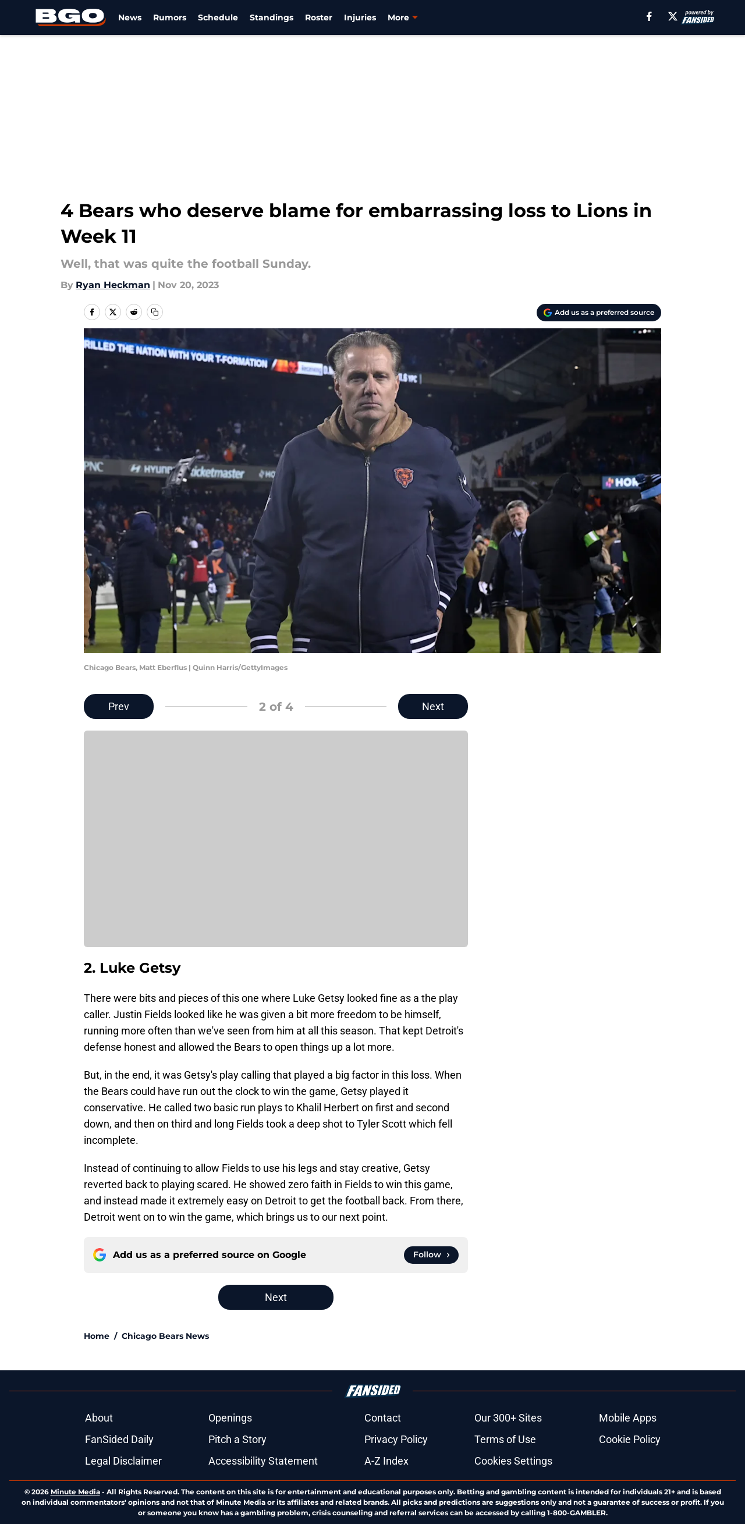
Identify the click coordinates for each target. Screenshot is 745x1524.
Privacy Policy (396, 1439)
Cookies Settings (513, 1461)
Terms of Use (505, 1439)
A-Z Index (386, 1461)
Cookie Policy (630, 1439)
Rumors (169, 17)
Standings (271, 17)
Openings (230, 1418)
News (129, 17)
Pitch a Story (237, 1439)
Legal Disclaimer (123, 1461)
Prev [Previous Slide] (118, 706)
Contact (382, 1418)
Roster (318, 17)
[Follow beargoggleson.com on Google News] (431, 1255)
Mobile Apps (628, 1418)
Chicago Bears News (165, 1336)
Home (96, 1336)
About (99, 1418)
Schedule (218, 17)
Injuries (360, 17)
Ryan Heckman (113, 284)
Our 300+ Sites (508, 1418)
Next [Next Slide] (433, 706)
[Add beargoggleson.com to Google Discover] (599, 312)
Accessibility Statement (263, 1461)
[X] (672, 16)
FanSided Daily (119, 1439)
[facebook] (649, 16)
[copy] (155, 312)
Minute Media (75, 1491)
